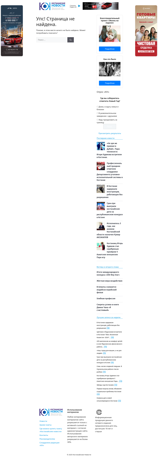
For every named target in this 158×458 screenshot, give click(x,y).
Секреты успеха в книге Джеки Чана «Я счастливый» (108, 307)
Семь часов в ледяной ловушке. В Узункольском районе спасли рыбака (109, 369)
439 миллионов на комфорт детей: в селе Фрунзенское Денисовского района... (109, 344)
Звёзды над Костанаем (105, 385)
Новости (43, 421)
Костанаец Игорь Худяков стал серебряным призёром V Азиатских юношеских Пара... (108, 378)
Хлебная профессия (106, 298)
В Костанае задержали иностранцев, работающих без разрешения (109, 192)
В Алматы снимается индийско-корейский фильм (107, 290)
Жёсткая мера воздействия (109, 281)
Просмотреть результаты (109, 133)
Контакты (44, 435)
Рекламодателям (47, 439)
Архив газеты (45, 425)
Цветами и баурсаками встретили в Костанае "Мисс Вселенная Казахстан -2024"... (109, 334)
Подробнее (109, 49)
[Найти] (70, 39)
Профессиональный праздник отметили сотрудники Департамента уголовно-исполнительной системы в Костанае (110, 171)
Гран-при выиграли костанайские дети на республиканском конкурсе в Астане (109, 360)
